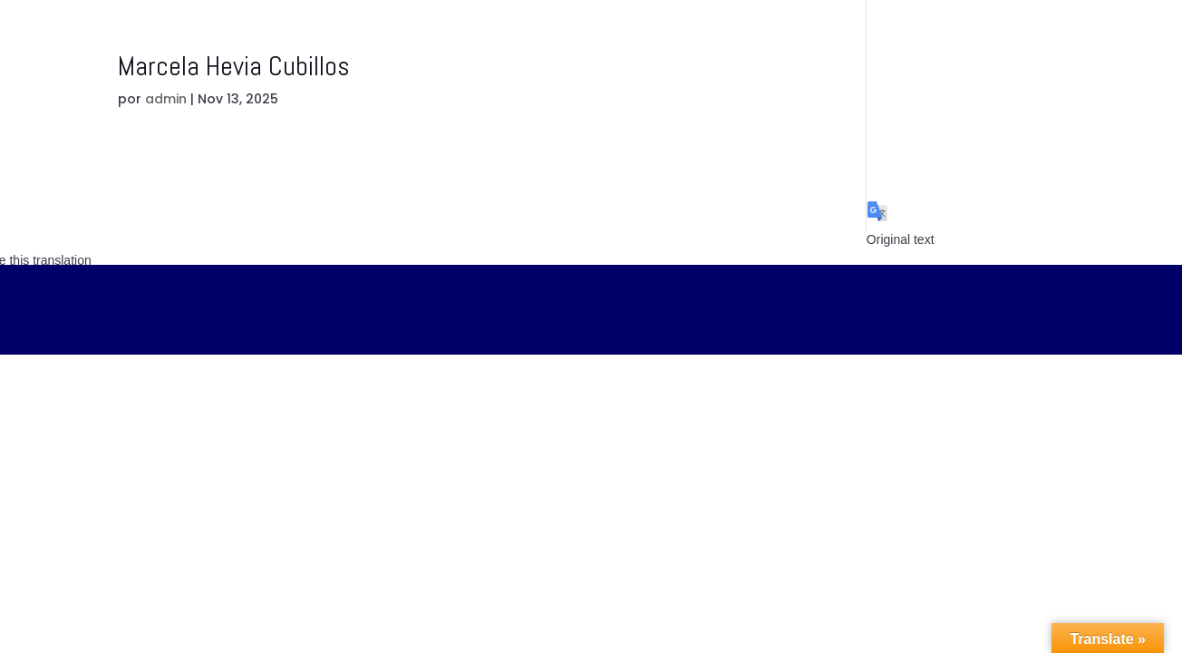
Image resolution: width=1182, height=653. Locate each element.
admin (166, 99)
